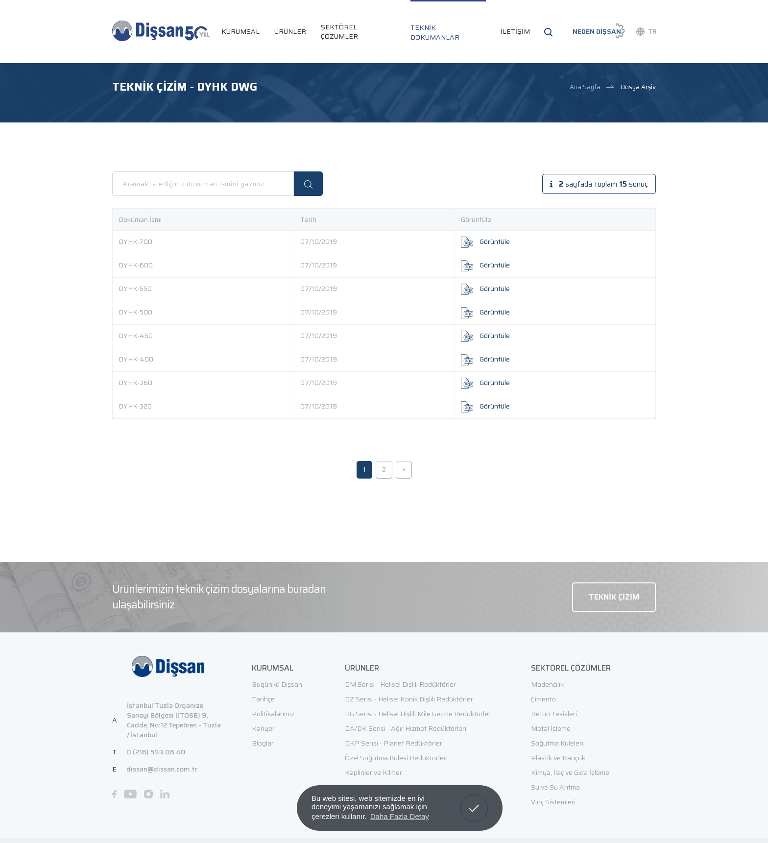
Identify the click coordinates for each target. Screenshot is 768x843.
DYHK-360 (135, 382)
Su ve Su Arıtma (555, 787)
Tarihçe (263, 699)
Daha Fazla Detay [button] (399, 816)
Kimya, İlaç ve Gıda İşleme (570, 772)
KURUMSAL (240, 31)
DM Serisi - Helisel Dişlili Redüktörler (400, 684)
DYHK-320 (135, 406)
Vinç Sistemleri (553, 801)
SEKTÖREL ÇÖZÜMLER (339, 32)
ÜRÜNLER (290, 31)
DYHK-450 (136, 335)
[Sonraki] (404, 470)
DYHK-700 (135, 241)
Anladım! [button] (474, 801)
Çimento (543, 699)
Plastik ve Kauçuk (558, 757)
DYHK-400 (136, 359)
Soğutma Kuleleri (557, 743)
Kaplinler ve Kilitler (373, 772)
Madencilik (547, 684)
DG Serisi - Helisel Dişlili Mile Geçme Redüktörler (418, 713)
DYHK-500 (135, 312)
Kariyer (263, 728)
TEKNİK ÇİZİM (614, 596)
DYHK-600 (136, 265)
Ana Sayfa (585, 87)
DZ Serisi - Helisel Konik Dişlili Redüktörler (409, 699)
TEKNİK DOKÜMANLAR (434, 32)
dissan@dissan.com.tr (161, 768)
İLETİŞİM (515, 31)
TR (652, 31)
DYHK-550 (135, 288)
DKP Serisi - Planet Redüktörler (393, 743)
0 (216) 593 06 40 (156, 751)
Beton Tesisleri (554, 713)
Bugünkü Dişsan (277, 684)
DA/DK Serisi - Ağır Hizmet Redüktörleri (405, 728)
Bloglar (263, 743)
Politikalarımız (273, 713)
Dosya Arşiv (638, 87)
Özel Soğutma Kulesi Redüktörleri (396, 757)
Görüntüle (485, 241)
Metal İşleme (551, 728)
